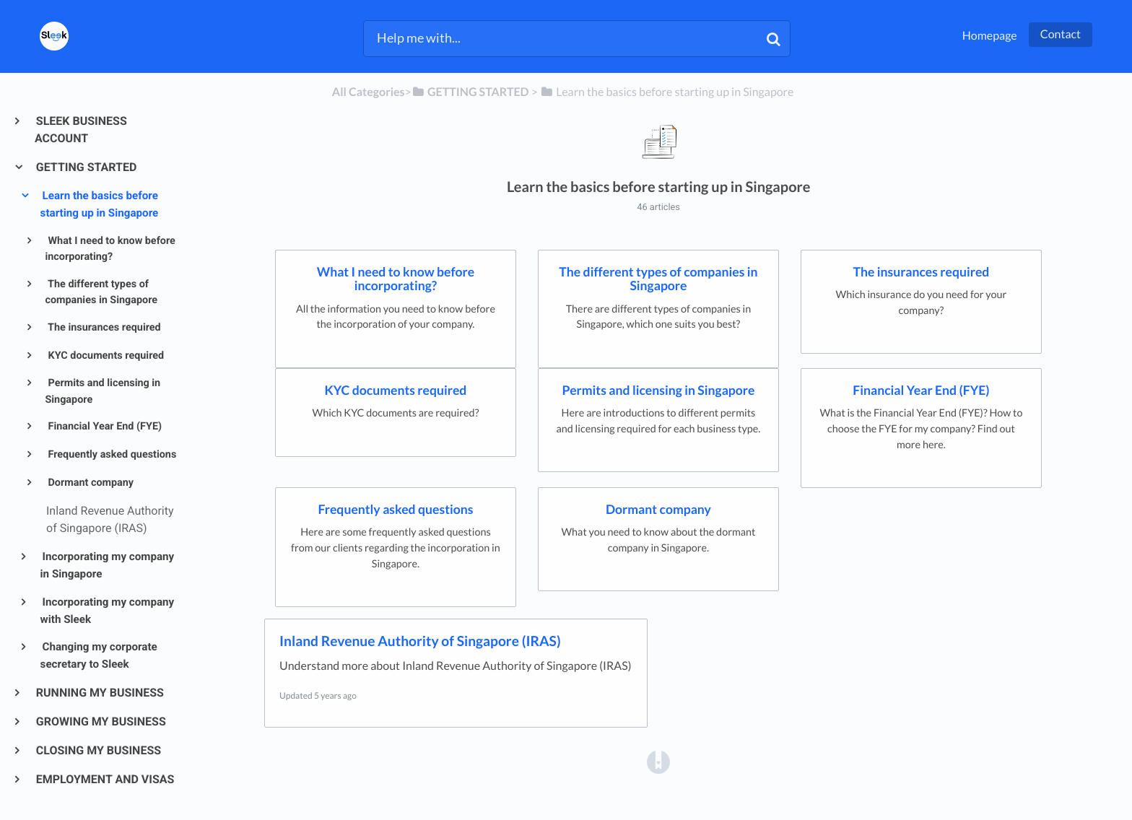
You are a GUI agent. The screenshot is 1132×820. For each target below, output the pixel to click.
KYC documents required (104, 355)
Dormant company (89, 482)
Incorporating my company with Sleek (107, 611)
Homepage (989, 36)
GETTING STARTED (85, 167)
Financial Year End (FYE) (103, 426)
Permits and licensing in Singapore (102, 391)
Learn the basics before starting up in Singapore (99, 204)
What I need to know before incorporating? (110, 249)
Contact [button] (1060, 34)
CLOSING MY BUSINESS (98, 750)
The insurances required (103, 327)
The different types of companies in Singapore (101, 292)
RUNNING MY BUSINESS (99, 692)
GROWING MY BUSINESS (100, 721)
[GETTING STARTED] (470, 92)
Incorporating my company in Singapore (107, 565)
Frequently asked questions (110, 454)
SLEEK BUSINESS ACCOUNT (81, 129)
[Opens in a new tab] (658, 761)
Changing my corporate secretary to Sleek (98, 655)
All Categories (368, 92)
